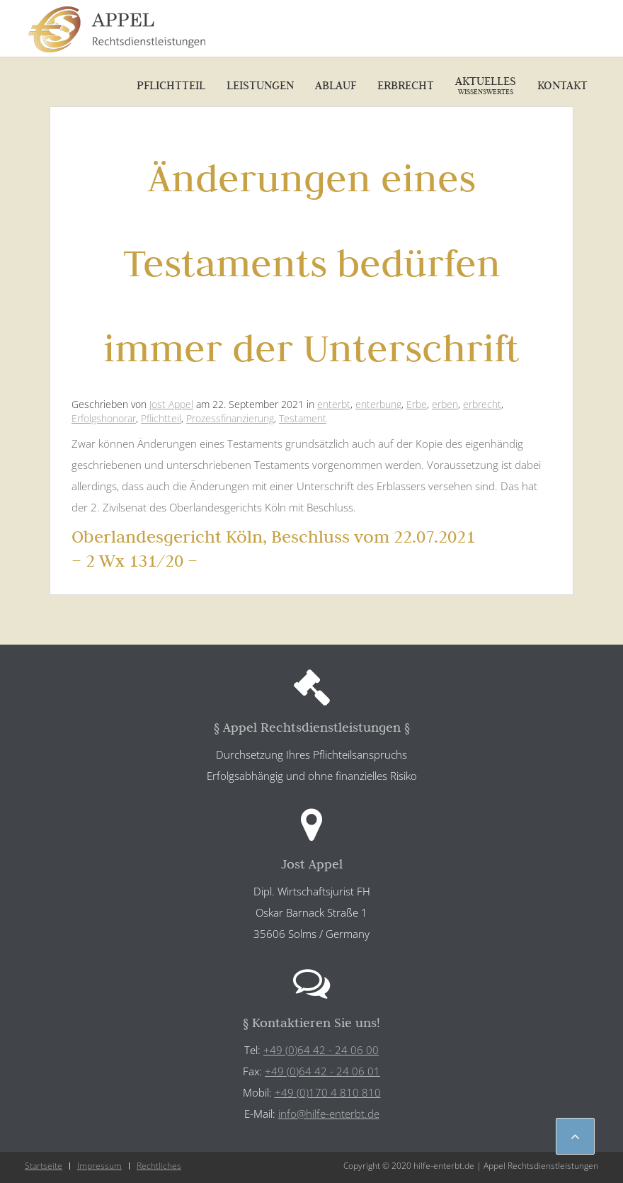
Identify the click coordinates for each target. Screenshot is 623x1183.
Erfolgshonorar (104, 418)
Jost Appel (171, 404)
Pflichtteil (171, 85)
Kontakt (562, 85)
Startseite (43, 1166)
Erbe (416, 404)
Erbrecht (405, 85)
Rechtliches (159, 1166)
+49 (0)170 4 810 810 (328, 1092)
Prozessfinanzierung (230, 418)
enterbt (333, 404)
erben (445, 404)
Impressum (99, 1166)
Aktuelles (485, 85)
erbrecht (482, 404)
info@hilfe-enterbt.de (328, 1113)
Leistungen (260, 85)
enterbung (378, 404)
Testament (302, 418)
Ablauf (335, 85)
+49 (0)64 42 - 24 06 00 (321, 1050)
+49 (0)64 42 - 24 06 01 (322, 1071)
